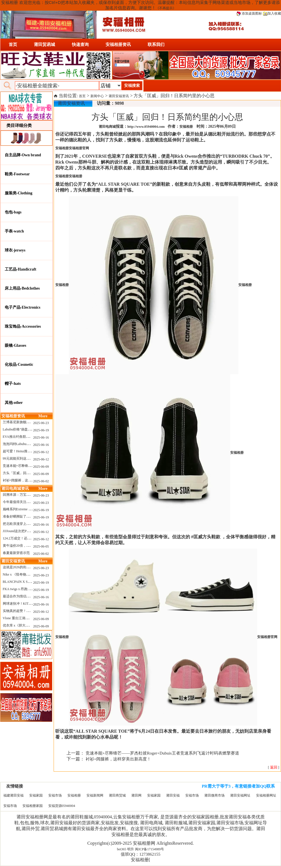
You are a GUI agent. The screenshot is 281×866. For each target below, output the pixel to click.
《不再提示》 (166, 8)
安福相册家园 (32, 806)
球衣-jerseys (15, 250)
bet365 (121, 849)
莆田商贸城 (117, 795)
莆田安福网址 (240, 795)
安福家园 (36, 795)
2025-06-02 (41, 481)
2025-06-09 (41, 467)
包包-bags (13, 212)
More (42, 416)
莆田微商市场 (214, 795)
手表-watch (14, 231)
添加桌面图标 (249, 13)
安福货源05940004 (61, 806)
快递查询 (80, 44)
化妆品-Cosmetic (19, 364)
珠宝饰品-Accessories (23, 326)
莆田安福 (173, 795)
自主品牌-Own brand (23, 155)
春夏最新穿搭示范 (16, 553)
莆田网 (136, 795)
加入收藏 (272, 13)
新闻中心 (97, 96)
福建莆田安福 (13, 795)
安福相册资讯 (118, 44)
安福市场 (55, 795)
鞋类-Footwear (17, 174)
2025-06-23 (41, 423)
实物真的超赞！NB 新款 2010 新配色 (30, 611)
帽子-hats (13, 383)
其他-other (14, 403)
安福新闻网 (94, 795)
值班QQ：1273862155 (141, 854)
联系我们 (156, 44)
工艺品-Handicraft (20, 269)
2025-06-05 (41, 546)
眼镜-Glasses (15, 345)
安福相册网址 (266, 795)
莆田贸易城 (44, 44)
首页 (13, 44)
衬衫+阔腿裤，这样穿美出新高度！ (29, 480)
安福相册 (74, 795)
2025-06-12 (41, 452)
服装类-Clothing (19, 193)
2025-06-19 (41, 430)
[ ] (273, 767)
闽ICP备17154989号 (149, 849)
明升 (130, 849)
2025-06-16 (41, 437)
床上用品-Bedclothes (22, 288)
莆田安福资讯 (119, 96)
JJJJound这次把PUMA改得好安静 (27, 531)
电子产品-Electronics (22, 307)
